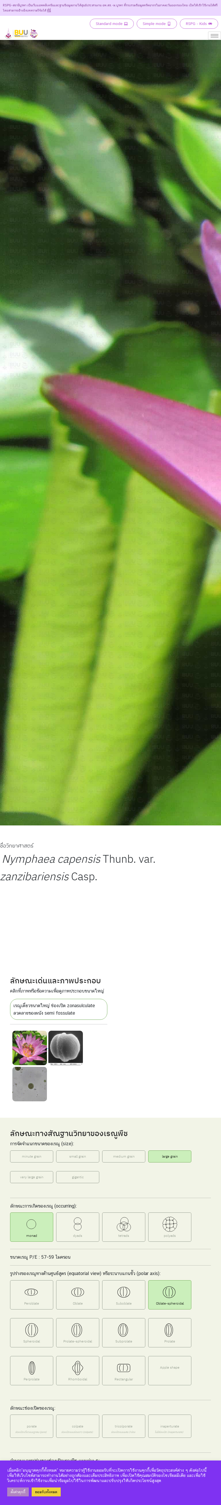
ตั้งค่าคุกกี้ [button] (18, 1492)
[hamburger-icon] (214, 36)
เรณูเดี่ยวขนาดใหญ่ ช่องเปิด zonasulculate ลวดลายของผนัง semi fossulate (54, 1009)
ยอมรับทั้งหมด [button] (46, 1492)
